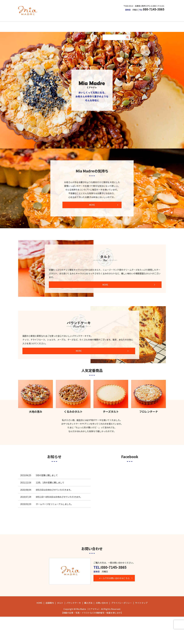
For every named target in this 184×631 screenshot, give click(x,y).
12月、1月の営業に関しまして (50, 496)
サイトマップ (141, 617)
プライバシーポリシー (121, 617)
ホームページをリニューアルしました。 (54, 518)
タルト (79, 25)
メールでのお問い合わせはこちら (115, 592)
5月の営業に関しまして (47, 489)
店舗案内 (68, 25)
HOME (57, 25)
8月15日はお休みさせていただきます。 (54, 503)
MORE (92, 201)
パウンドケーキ (94, 25)
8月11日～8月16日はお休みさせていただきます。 (59, 511)
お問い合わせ (124, 25)
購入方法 (109, 25)
